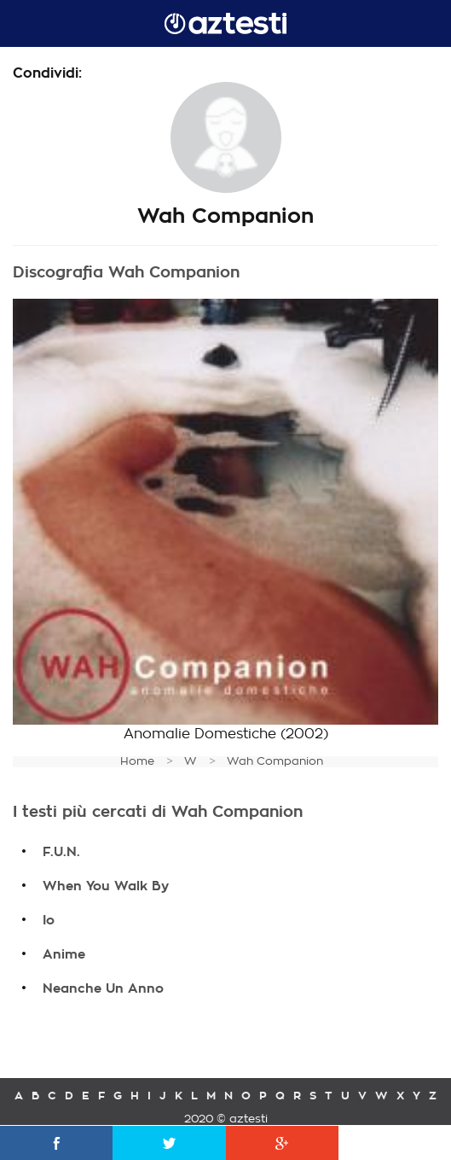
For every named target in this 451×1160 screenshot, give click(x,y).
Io (49, 920)
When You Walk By (106, 886)
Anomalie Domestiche (200, 734)
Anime (64, 954)
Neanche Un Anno (103, 988)
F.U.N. (61, 851)
